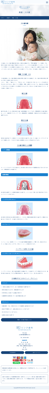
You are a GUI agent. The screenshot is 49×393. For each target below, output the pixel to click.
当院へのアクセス (36, 352)
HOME (2, 17)
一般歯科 (8, 17)
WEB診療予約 (12, 352)
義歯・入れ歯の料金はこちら (24, 319)
